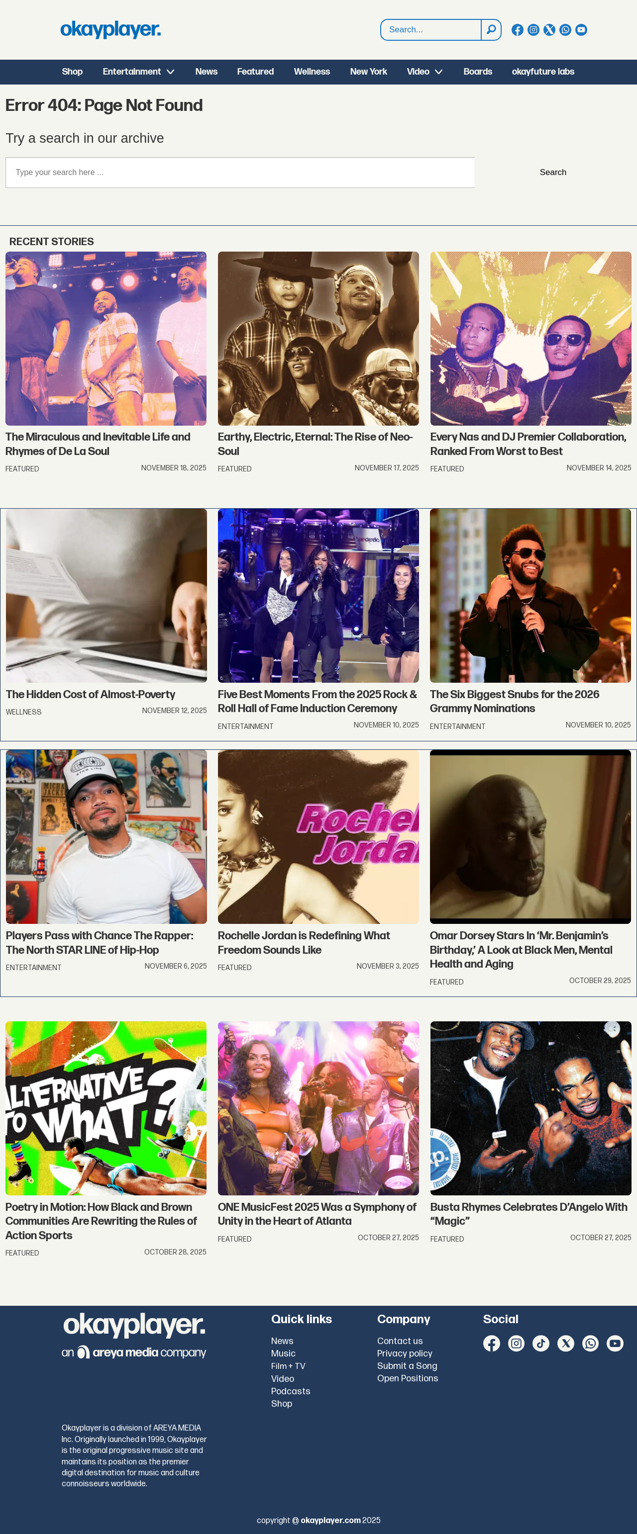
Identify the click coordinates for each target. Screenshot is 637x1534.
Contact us (400, 1341)
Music (283, 1354)
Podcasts (291, 1391)
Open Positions (407, 1378)
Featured (255, 72)
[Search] (491, 30)
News (206, 72)
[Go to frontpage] (110, 30)
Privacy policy (404, 1354)
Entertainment (132, 72)
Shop (72, 72)
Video (418, 72)
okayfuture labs (543, 72)
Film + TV (288, 1366)
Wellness (312, 72)
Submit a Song (407, 1366)
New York (368, 72)
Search (553, 172)
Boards (478, 72)
